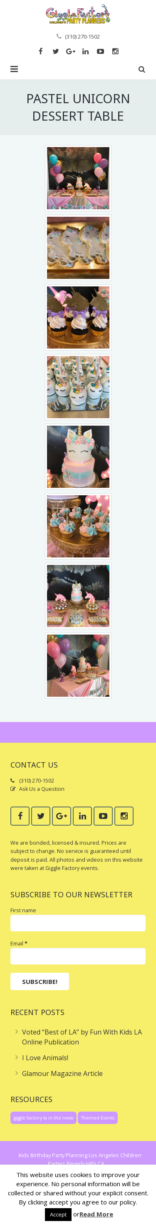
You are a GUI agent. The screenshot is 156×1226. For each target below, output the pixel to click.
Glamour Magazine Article (62, 1073)
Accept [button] (58, 1214)
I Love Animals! (45, 1057)
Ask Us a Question (41, 788)
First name (23, 910)
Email (18, 943)
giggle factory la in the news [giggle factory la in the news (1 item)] (43, 1118)
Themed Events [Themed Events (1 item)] (97, 1118)
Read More (96, 1214)
